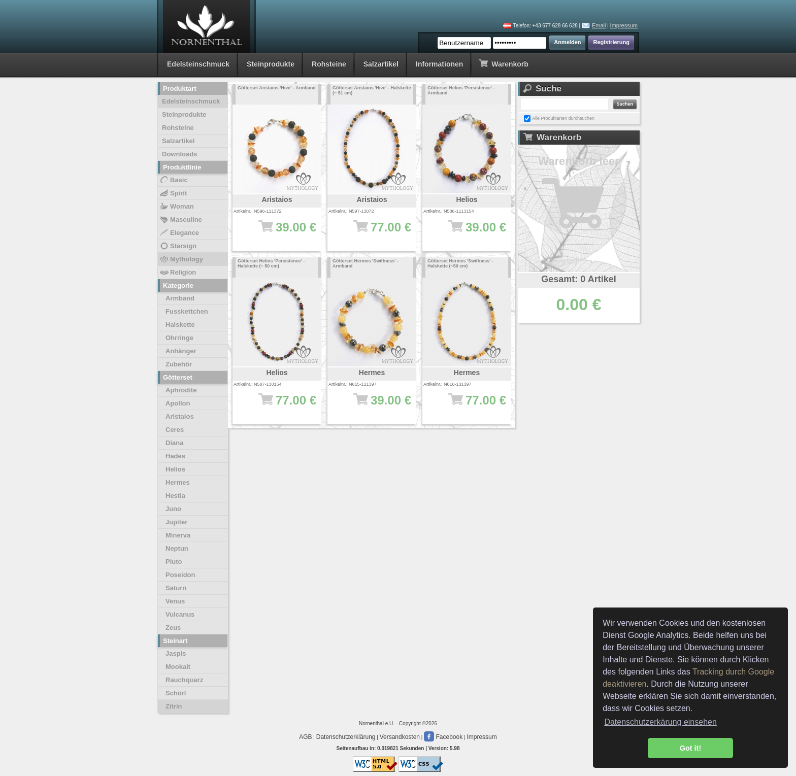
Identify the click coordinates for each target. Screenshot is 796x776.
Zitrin (173, 706)
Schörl (175, 693)
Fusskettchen (186, 311)
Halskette (180, 324)
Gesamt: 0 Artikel (578, 279)
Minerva (177, 535)
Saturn (175, 588)
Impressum (624, 25)
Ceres (174, 429)
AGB (305, 736)
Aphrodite (180, 390)
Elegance (179, 233)
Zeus (173, 627)
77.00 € (377, 232)
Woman (176, 206)
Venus (175, 601)
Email (599, 25)
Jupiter (176, 522)
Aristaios (179, 416)
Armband (179, 298)
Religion (177, 272)
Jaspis (175, 653)
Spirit (173, 193)
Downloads (179, 154)
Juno (173, 509)
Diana (174, 443)
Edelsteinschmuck (198, 64)
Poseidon (180, 575)
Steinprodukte (270, 64)
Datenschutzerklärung (346, 736)
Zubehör (178, 364)
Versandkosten (400, 736)
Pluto (173, 561)
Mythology (181, 259)
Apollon (177, 403)
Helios (175, 469)
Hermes (177, 482)
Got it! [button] (690, 748)
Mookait (177, 666)
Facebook (443, 736)
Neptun (176, 548)
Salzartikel (381, 64)
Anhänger (180, 351)
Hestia (175, 495)
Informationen (439, 64)
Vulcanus (179, 614)
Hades (175, 456)
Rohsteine (329, 64)
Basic (173, 180)
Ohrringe (179, 338)
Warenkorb (503, 63)
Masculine (180, 220)
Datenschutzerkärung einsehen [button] (660, 722)
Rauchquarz (184, 680)
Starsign (177, 246)
